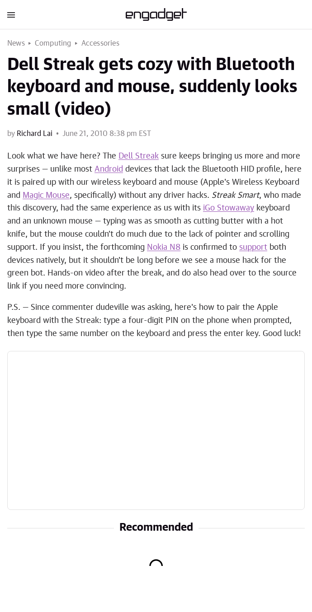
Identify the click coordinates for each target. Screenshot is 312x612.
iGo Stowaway (228, 208)
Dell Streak (138, 156)
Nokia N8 (163, 247)
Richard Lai (34, 133)
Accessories (100, 43)
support (253, 247)
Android (109, 169)
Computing (53, 43)
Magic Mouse (46, 196)
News (16, 43)
